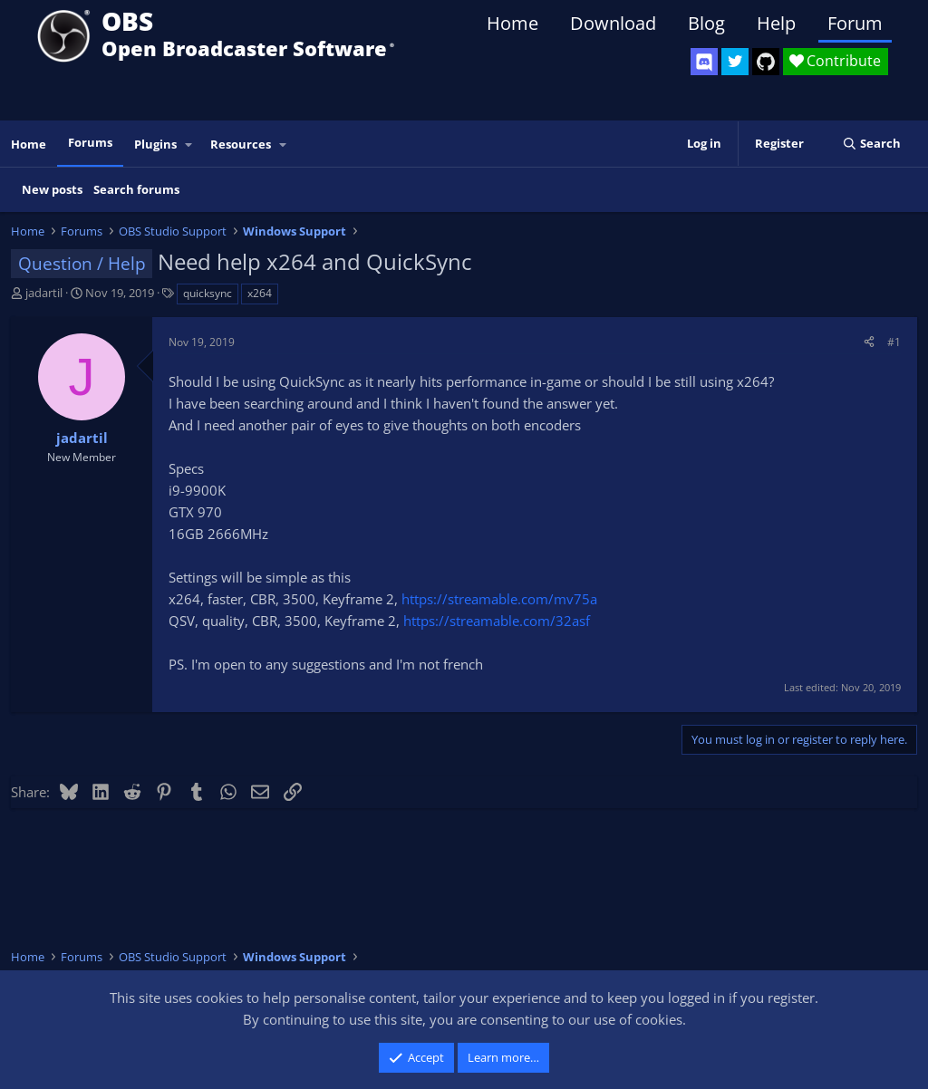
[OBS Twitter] (735, 61)
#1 (894, 342)
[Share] (869, 342)
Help (776, 23)
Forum (855, 23)
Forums (90, 142)
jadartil (44, 292)
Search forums (136, 189)
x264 (259, 293)
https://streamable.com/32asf (496, 621)
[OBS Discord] (704, 61)
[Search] (871, 143)
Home (512, 23)
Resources (240, 144)
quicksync (207, 293)
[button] (189, 144)
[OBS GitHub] (765, 61)
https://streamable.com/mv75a (499, 599)
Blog (706, 23)
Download (613, 23)
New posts (52, 189)
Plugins (155, 144)
